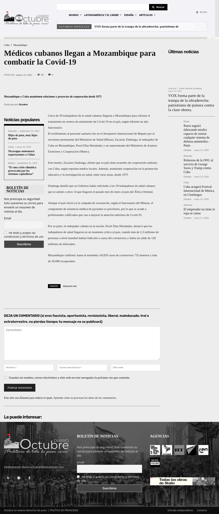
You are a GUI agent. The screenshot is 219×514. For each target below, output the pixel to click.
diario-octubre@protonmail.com (43, 467)
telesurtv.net (70, 286)
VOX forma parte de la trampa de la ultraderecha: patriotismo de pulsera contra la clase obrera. (191, 99)
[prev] (197, 26)
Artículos (12, 131)
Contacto (202, 510)
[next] (204, 26)
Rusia (186, 114)
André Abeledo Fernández (190, 88)
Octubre (23, 104)
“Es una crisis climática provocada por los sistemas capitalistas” (22, 171)
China (11, 147)
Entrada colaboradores (180, 510)
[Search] (158, 7)
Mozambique (20, 45)
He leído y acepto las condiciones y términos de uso (24, 234)
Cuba (6, 45)
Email (7, 218)
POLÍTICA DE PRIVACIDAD (64, 510)
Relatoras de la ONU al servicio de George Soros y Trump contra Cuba (199, 145)
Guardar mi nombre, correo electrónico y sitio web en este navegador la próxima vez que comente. (69, 377)
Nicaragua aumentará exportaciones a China (21, 153)
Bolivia (11, 163)
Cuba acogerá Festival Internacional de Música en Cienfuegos (199, 166)
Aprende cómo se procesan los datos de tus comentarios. (85, 397)
